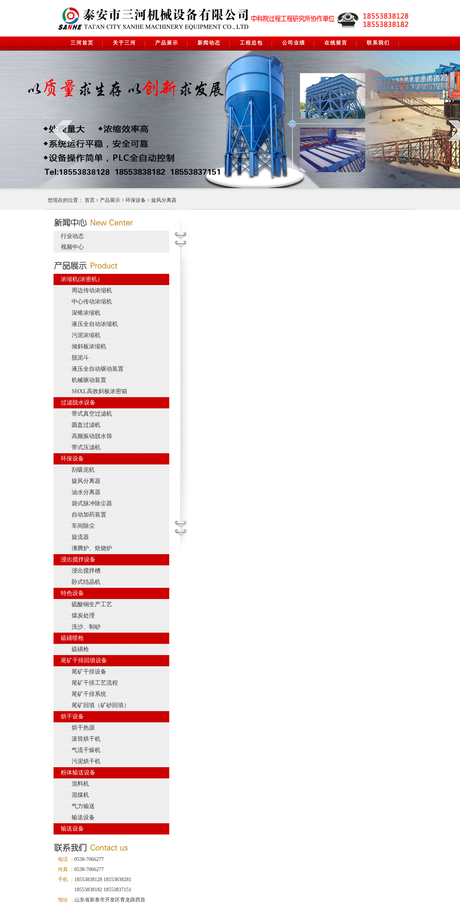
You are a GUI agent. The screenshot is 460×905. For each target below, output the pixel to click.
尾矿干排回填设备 (84, 660)
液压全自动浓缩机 (95, 324)
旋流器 (80, 537)
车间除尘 (83, 526)
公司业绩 (293, 43)
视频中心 (72, 247)
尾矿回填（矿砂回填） (100, 705)
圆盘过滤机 (86, 425)
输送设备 (83, 817)
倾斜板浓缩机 (89, 346)
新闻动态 (209, 43)
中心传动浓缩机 (92, 301)
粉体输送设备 (78, 772)
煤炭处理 (83, 615)
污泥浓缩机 (86, 335)
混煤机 (80, 795)
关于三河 (124, 43)
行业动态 (72, 236)
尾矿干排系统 (89, 694)
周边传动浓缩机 (92, 290)
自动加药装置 (89, 514)
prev (62, 130)
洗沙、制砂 (86, 627)
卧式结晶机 (86, 582)
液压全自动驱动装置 (98, 369)
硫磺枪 (80, 649)
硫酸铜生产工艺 (92, 604)
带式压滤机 (86, 447)
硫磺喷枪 (72, 638)
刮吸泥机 (83, 470)
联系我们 (378, 43)
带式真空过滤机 (92, 414)
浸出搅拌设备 (78, 559)
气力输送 (83, 806)
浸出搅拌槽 (86, 571)
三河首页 (82, 43)
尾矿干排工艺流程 (95, 683)
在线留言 (336, 43)
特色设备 (72, 593)
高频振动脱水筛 (92, 436)
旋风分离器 (163, 200)
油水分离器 (86, 492)
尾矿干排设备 (89, 671)
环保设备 (135, 200)
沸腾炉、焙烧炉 (92, 548)
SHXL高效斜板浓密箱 (99, 391)
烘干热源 (83, 728)
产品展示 (166, 43)
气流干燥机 (86, 750)
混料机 (80, 784)
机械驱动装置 (89, 380)
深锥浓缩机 (86, 313)
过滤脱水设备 (78, 402)
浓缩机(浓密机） (82, 279)
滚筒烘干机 (86, 739)
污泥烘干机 (86, 761)
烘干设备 (72, 716)
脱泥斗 (80, 357)
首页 (90, 200)
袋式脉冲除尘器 (92, 503)
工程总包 (251, 43)
